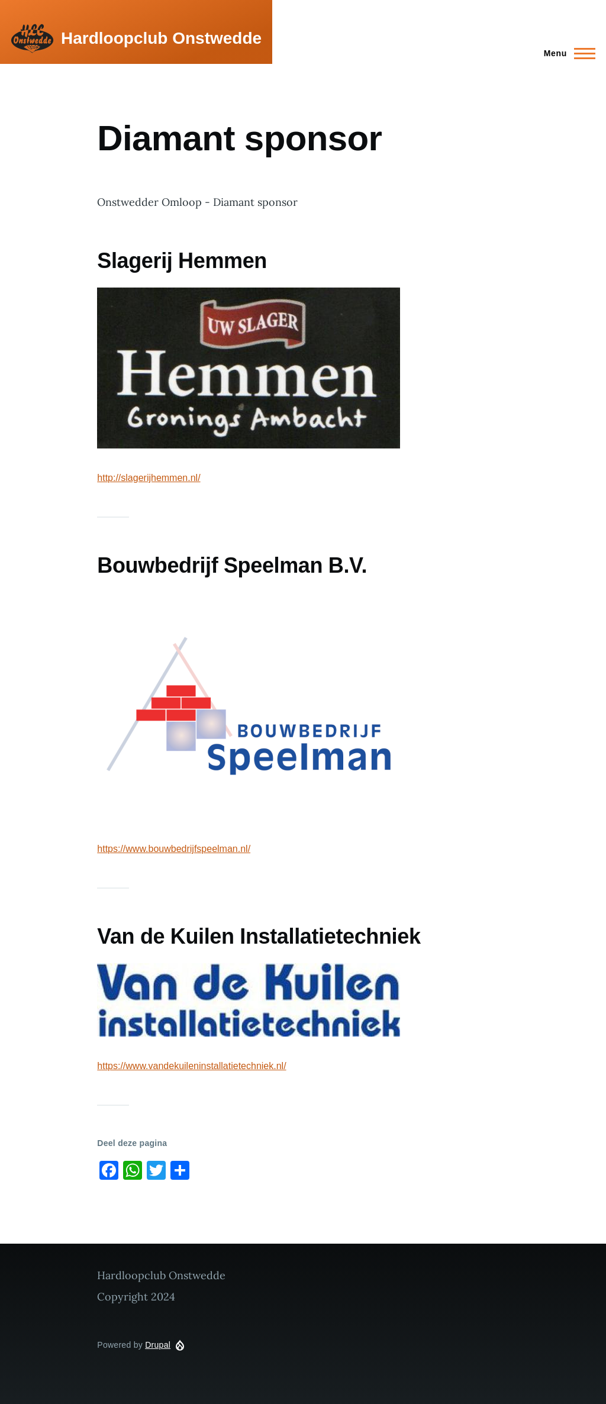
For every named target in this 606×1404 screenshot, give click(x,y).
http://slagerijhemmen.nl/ (148, 478)
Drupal (157, 1345)
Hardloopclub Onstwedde (161, 38)
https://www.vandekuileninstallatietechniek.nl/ (191, 1066)
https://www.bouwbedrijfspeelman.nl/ (173, 849)
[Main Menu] (566, 53)
